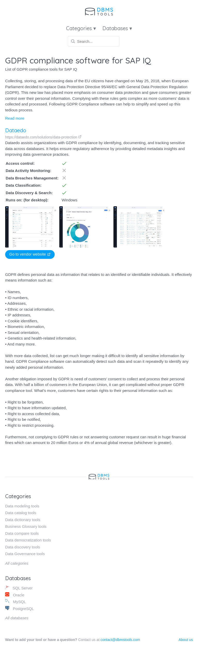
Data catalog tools (20, 513)
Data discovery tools (22, 547)
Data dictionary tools (22, 519)
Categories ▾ (81, 28)
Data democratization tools (28, 540)
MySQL (15, 601)
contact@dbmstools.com (120, 640)
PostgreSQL (19, 608)
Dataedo (15, 130)
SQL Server (19, 587)
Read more (14, 118)
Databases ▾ (117, 28)
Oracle (14, 594)
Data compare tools (22, 533)
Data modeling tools (22, 506)
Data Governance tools (25, 554)
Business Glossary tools (25, 526)
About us (186, 640)
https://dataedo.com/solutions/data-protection (43, 137)
